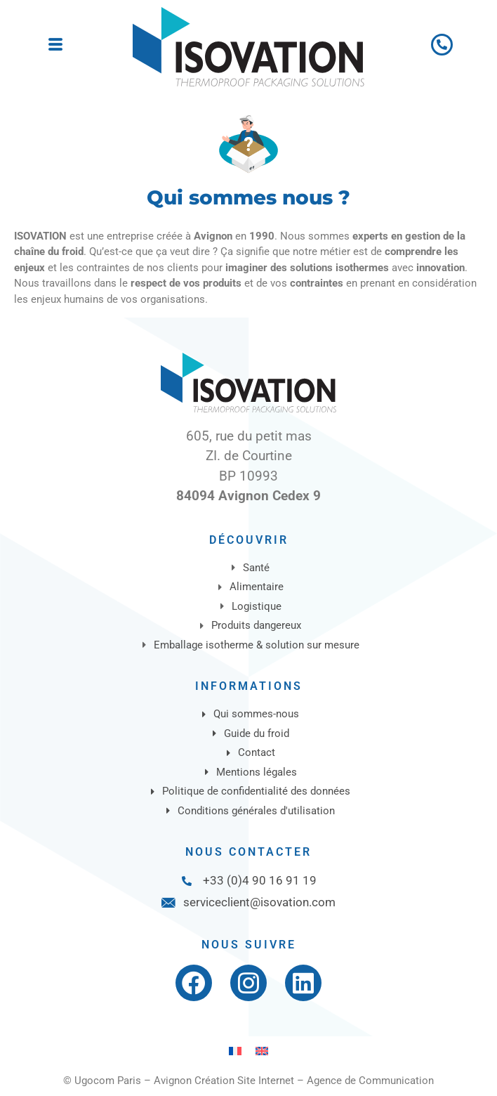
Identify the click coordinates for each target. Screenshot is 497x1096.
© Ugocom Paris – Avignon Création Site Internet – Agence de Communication (248, 1080)
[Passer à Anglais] (262, 1051)
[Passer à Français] (235, 1051)
